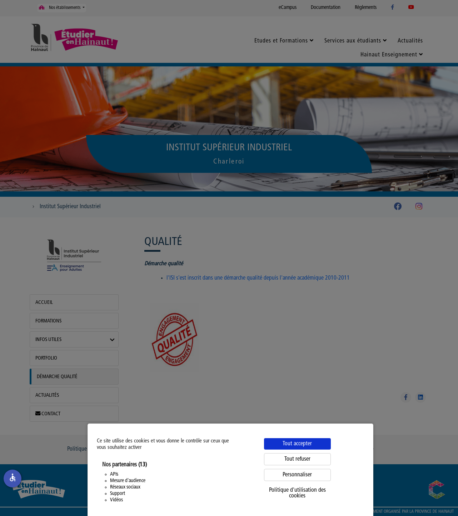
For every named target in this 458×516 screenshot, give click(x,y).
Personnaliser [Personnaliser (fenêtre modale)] (297, 475)
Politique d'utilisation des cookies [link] (297, 493)
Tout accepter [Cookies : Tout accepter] (297, 444)
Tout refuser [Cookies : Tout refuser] (297, 459)
